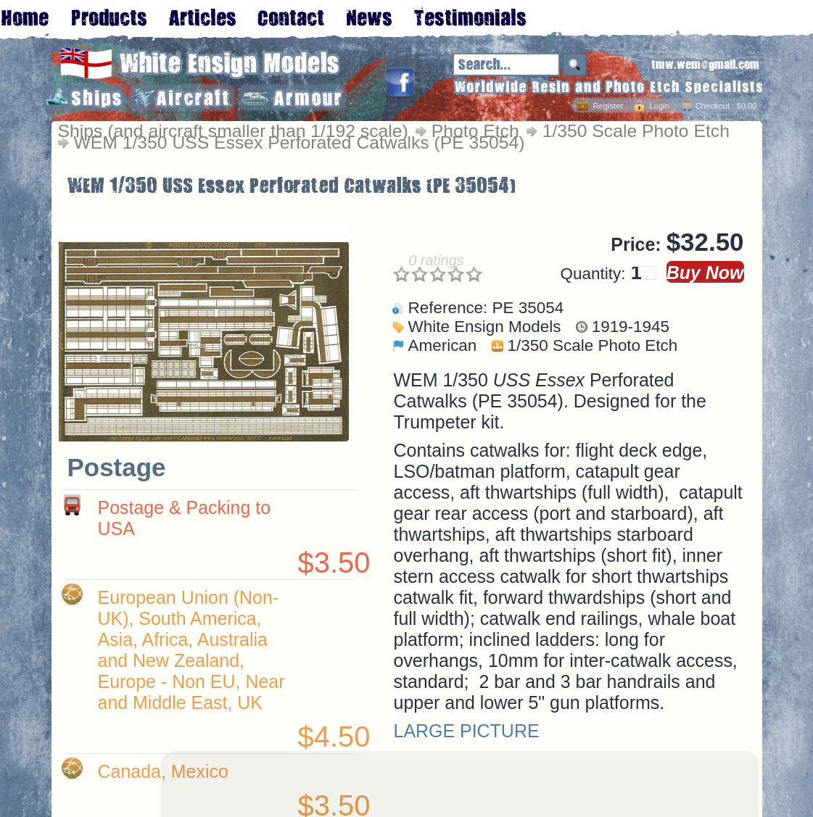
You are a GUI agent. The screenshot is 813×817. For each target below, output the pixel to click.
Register (608, 105)
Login (659, 105)
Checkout (713, 105)
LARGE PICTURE (467, 731)
